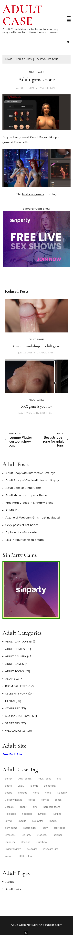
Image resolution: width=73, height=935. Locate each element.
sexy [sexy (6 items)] (45, 827)
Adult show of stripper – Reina (26, 495)
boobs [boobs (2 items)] (8, 792)
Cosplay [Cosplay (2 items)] (9, 806)
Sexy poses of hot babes (21, 525)
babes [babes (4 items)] (8, 785)
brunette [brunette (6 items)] (22, 792)
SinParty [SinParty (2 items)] (26, 834)
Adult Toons (14, 671)
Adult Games (36, 72)
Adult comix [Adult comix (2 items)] (24, 778)
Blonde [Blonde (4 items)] (34, 785)
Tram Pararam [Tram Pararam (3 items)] (13, 849)
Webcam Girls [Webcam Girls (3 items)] (50, 849)
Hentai (10, 701)
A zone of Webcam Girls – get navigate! (32, 517)
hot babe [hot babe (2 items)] (27, 813)
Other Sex (12, 708)
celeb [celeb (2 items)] (48, 792)
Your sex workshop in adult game (36, 346)
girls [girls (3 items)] (35, 806)
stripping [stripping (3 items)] (25, 842)
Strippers (12, 723)
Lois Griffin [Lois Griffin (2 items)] (37, 820)
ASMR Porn (13, 510)
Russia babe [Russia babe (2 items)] (30, 827)
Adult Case (22, 15)
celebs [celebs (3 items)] (31, 799)
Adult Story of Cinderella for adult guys (32, 480)
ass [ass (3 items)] (59, 778)
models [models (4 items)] (54, 820)
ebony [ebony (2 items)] (23, 806)
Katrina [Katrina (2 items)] (57, 813)
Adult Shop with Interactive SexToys (30, 473)
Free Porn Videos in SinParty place (29, 502)
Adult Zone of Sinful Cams (23, 488)
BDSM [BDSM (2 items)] (21, 785)
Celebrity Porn (16, 693)
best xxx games (33, 194)
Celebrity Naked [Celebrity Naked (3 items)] (13, 799)
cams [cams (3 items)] (36, 792)
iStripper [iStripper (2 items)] (42, 813)
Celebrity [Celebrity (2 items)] (62, 792)
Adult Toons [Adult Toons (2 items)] (44, 778)
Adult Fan (48, 88)
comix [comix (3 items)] (58, 799)
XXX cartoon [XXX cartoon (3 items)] (26, 856)
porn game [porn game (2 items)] (11, 827)
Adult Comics (15, 649)
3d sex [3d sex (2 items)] (8, 778)
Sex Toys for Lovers (19, 715)
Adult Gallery (15, 656)
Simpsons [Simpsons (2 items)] (10, 834)
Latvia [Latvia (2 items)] (8, 820)
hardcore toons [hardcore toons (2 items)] (51, 806)
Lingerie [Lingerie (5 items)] (22, 820)
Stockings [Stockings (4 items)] (42, 834)
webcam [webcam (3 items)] (32, 849)
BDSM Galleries (16, 686)
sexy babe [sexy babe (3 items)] (59, 827)
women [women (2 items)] (9, 856)
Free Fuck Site (12, 754)
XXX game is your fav (36, 406)
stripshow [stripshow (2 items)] (41, 842)
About (9, 881)
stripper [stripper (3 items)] (58, 834)
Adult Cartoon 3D (18, 641)
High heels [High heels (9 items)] (10, 813)
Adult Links (13, 889)
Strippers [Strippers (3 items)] (10, 842)
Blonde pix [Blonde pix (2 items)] (50, 785)
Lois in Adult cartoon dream (24, 540)
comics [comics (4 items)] (45, 799)
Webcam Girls (15, 730)
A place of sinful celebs (21, 532)
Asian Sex (12, 678)
